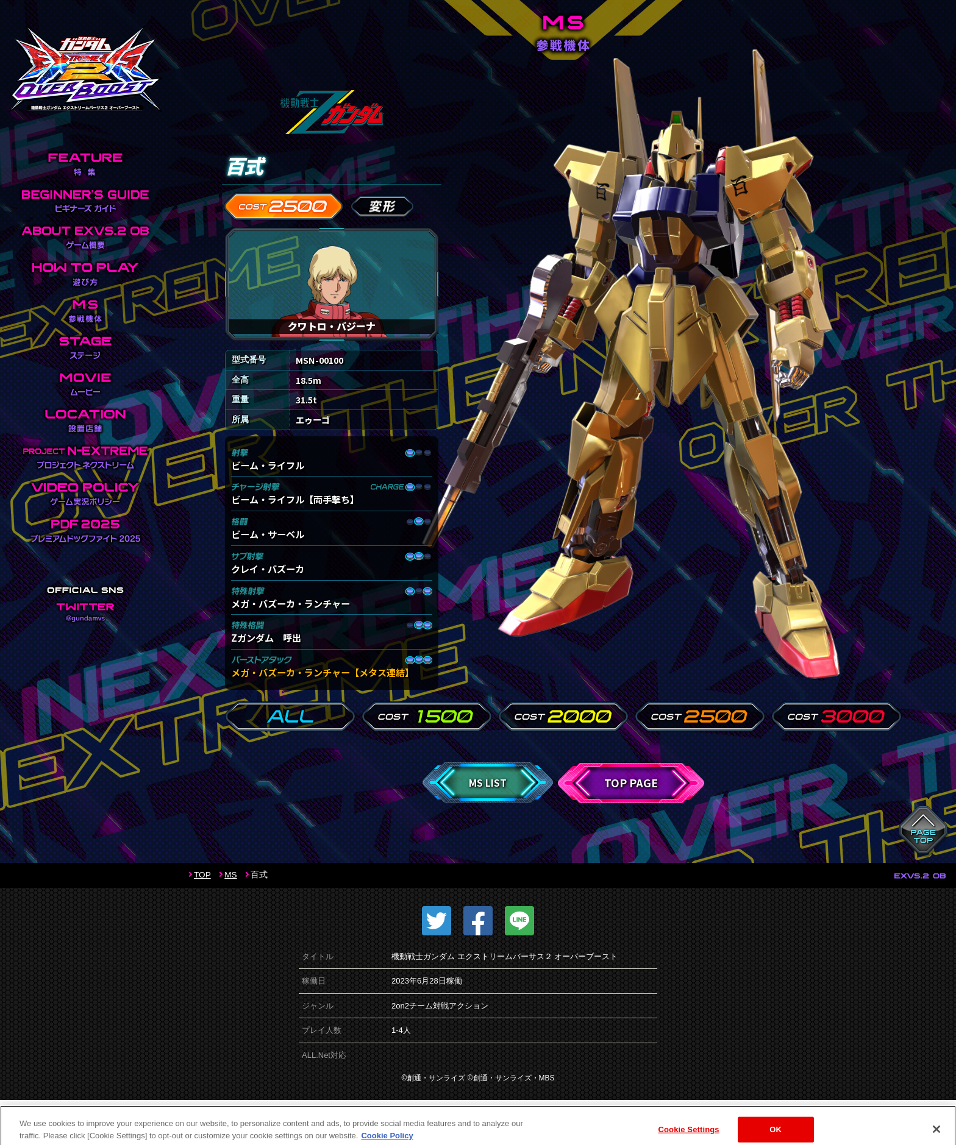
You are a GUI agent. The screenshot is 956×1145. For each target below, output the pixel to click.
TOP (202, 874)
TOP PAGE (631, 782)
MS (230, 874)
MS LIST (488, 782)
